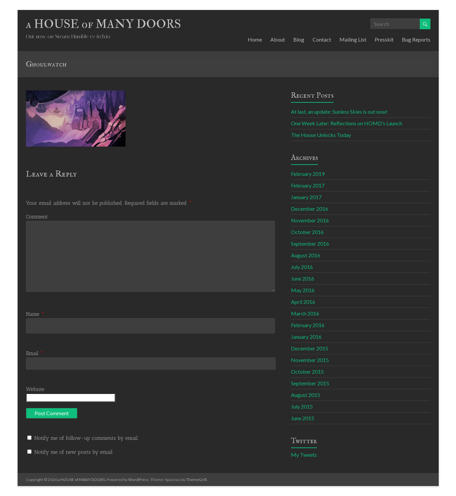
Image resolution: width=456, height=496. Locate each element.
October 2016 (307, 232)
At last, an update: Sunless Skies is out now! (339, 111)
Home (255, 39)
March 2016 (305, 313)
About (277, 39)
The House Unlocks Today (321, 135)
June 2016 (302, 278)
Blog (298, 39)
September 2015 (310, 383)
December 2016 (309, 208)
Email (35, 353)
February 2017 (307, 185)
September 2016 (310, 243)
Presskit (384, 39)
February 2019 (307, 174)
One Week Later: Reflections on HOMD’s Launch (346, 123)
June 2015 (302, 418)
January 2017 (306, 197)
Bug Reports (416, 39)
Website (35, 389)
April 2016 (303, 302)
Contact (322, 39)
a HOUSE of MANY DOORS (103, 24)
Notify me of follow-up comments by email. (86, 438)
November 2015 (310, 360)
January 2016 (306, 336)
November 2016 (310, 220)
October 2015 (307, 371)
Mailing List (352, 39)
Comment (37, 216)
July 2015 (302, 406)
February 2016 (307, 325)
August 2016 (305, 255)
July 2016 (302, 267)
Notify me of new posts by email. (74, 452)
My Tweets (304, 454)
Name (35, 314)
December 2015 (309, 348)
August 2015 (305, 395)
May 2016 (303, 290)
